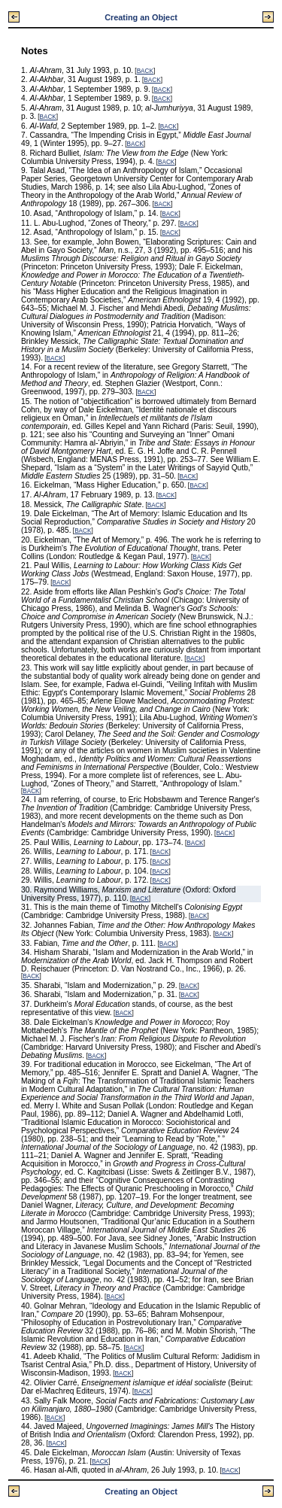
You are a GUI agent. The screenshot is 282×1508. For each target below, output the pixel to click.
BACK (145, 71)
